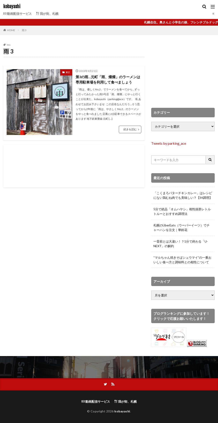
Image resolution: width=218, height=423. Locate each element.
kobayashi (11, 6)
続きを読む (130, 129)
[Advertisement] (74, 166)
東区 (68, 72)
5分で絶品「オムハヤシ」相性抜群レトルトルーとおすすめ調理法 (182, 211)
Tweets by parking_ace (168, 143)
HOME (11, 30)
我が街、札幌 (47, 13)
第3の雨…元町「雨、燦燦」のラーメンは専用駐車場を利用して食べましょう (108, 79)
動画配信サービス (17, 13)
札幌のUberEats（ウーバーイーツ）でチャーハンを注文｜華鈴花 (181, 227)
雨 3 (24, 30)
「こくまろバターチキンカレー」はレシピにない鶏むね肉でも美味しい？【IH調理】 (182, 195)
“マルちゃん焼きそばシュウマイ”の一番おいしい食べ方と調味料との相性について (182, 260)
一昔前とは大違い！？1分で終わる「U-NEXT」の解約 (180, 243)
